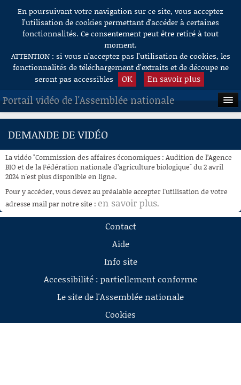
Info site (120, 261)
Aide (120, 243)
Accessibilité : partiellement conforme (120, 279)
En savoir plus (173, 78)
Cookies (120, 314)
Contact (120, 226)
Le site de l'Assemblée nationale (120, 296)
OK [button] (127, 78)
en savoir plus (127, 202)
